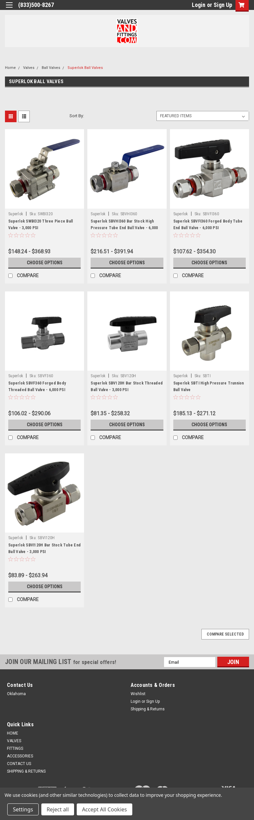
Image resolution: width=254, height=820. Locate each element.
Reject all (58, 809)
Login (198, 4)
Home (10, 68)
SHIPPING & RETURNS (26, 771)
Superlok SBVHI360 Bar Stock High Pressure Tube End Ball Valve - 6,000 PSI (124, 228)
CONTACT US (19, 763)
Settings (23, 809)
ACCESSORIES (20, 756)
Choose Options (45, 262)
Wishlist (138, 694)
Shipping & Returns (148, 709)
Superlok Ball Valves (85, 68)
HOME (12, 733)
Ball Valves (51, 68)
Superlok (15, 214)
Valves (28, 68)
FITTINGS (15, 748)
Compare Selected (225, 634)
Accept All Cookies (104, 809)
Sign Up (223, 4)
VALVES (14, 741)
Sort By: (76, 115)
